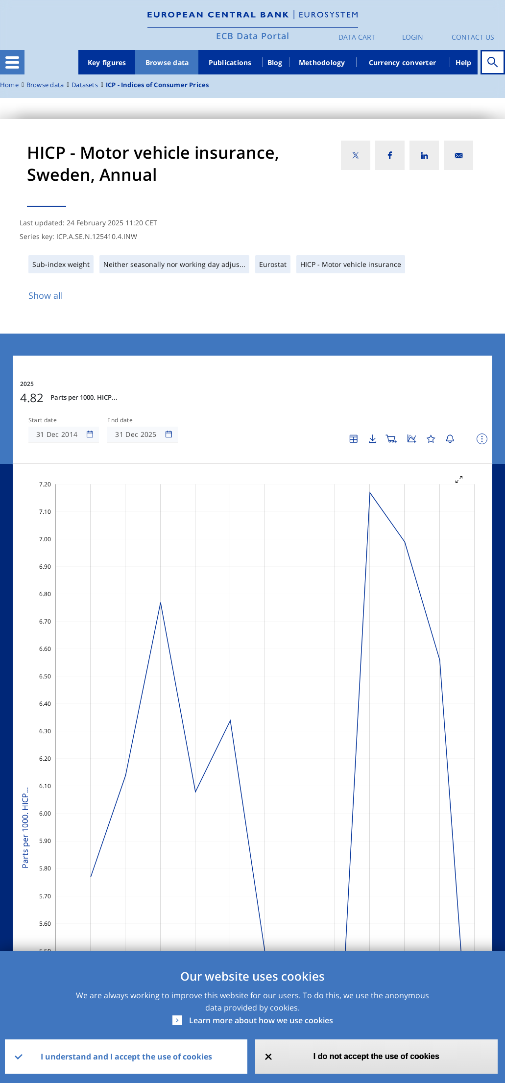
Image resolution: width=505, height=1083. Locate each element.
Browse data (167, 62)
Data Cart (356, 37)
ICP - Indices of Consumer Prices (157, 85)
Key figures (107, 62)
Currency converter (402, 62)
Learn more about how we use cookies (261, 1020)
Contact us (473, 37)
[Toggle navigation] (12, 62)
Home (9, 85)
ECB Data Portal (252, 36)
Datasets (85, 85)
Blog (275, 62)
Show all (45, 295)
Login (412, 37)
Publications (230, 62)
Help (464, 62)
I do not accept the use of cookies (376, 1056)
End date (120, 420)
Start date (42, 420)
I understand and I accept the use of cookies (126, 1056)
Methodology (322, 62)
